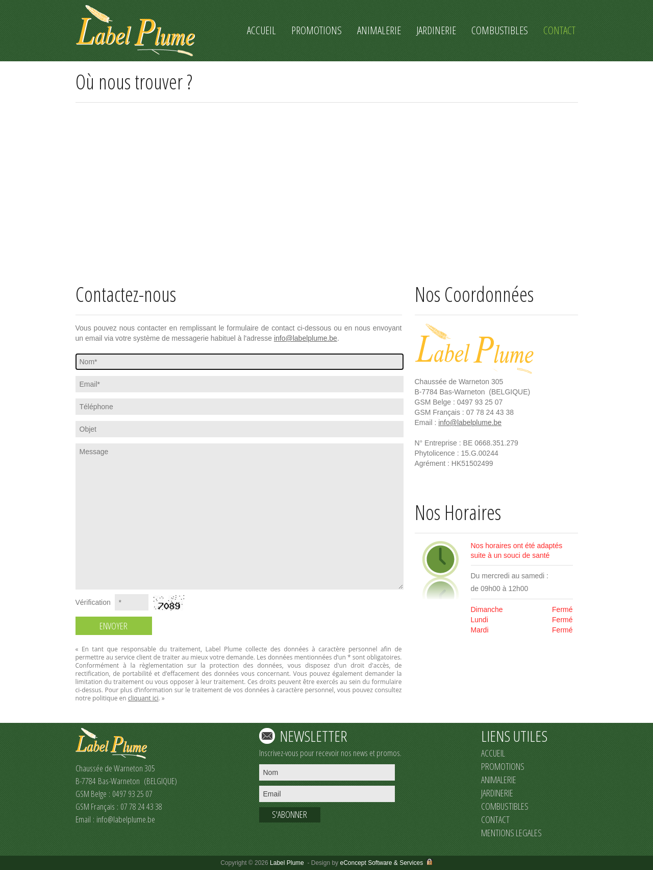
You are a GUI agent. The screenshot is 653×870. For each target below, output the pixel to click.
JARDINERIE (497, 793)
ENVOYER (113, 626)
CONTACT (495, 819)
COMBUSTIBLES (505, 806)
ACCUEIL (493, 753)
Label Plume (287, 862)
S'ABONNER (289, 814)
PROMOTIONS (502, 766)
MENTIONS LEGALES (511, 833)
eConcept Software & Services (381, 862)
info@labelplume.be (305, 338)
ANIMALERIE (498, 779)
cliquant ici (143, 698)
